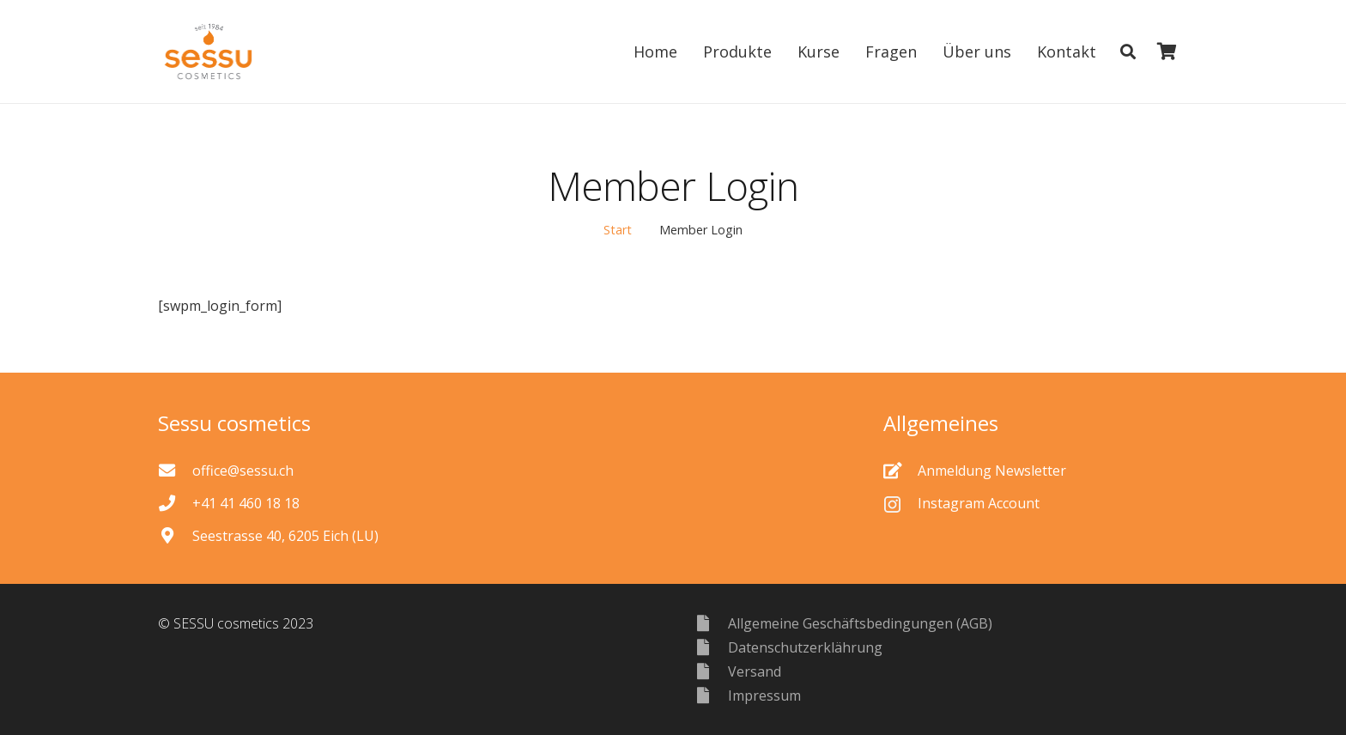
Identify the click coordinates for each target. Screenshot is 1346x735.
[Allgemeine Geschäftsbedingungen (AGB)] (711, 623)
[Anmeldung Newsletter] (900, 470)
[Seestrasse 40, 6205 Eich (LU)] (175, 535)
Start (617, 230)
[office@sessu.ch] (175, 470)
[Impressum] (711, 695)
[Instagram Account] (900, 503)
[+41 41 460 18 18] (175, 503)
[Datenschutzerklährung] (711, 647)
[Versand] (711, 671)
